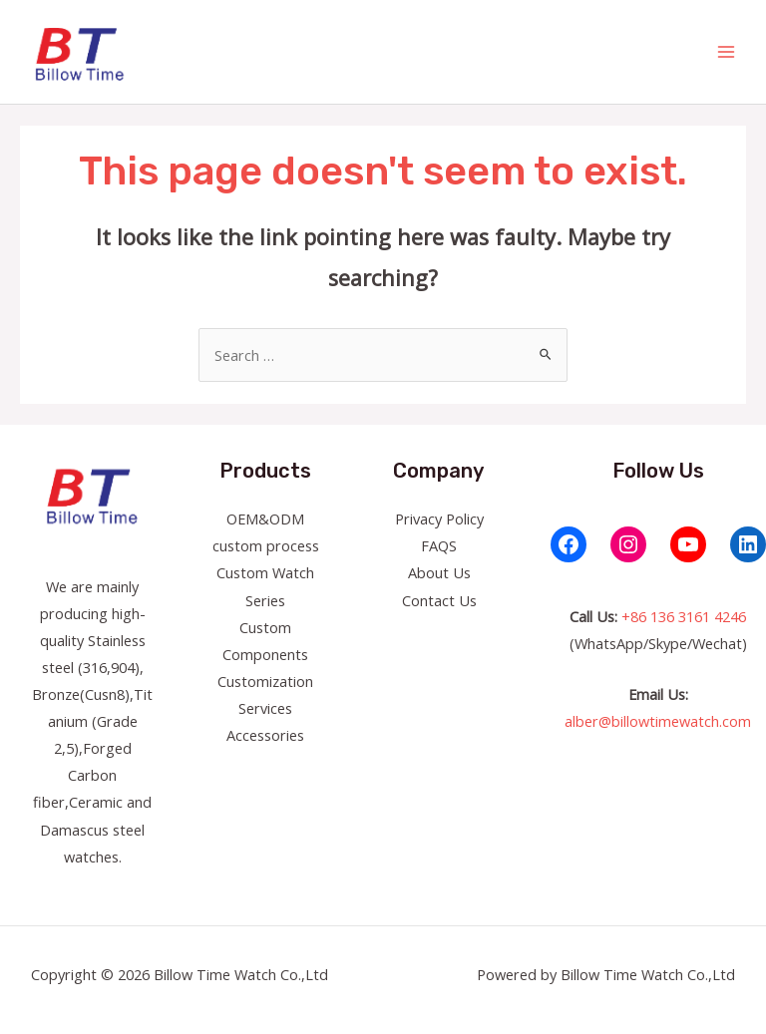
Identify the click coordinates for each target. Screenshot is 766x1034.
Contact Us (439, 600)
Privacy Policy (439, 518)
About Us (439, 572)
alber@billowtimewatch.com (658, 721)
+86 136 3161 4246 (683, 616)
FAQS (439, 545)
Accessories (265, 735)
